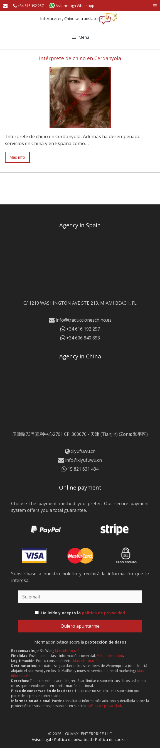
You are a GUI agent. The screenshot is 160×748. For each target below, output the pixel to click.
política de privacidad (103, 612)
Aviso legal (41, 739)
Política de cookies (112, 739)
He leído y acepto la (83, 612)
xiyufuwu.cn (83, 451)
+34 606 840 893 (80, 338)
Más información (68, 650)
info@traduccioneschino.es (80, 320)
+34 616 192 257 (28, 5)
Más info (17, 157)
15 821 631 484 (80, 469)
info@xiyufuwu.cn (80, 460)
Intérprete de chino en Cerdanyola (80, 58)
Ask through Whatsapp (71, 5)
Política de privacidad (73, 739)
